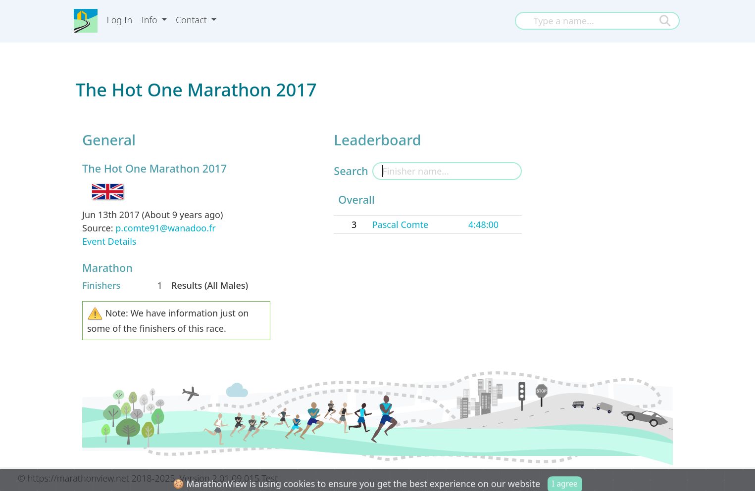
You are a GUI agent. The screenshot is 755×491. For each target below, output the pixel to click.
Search (351, 171)
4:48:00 (483, 224)
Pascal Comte (400, 224)
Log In (119, 20)
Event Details (109, 241)
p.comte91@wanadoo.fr (165, 228)
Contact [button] (192, 20)
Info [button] (150, 20)
